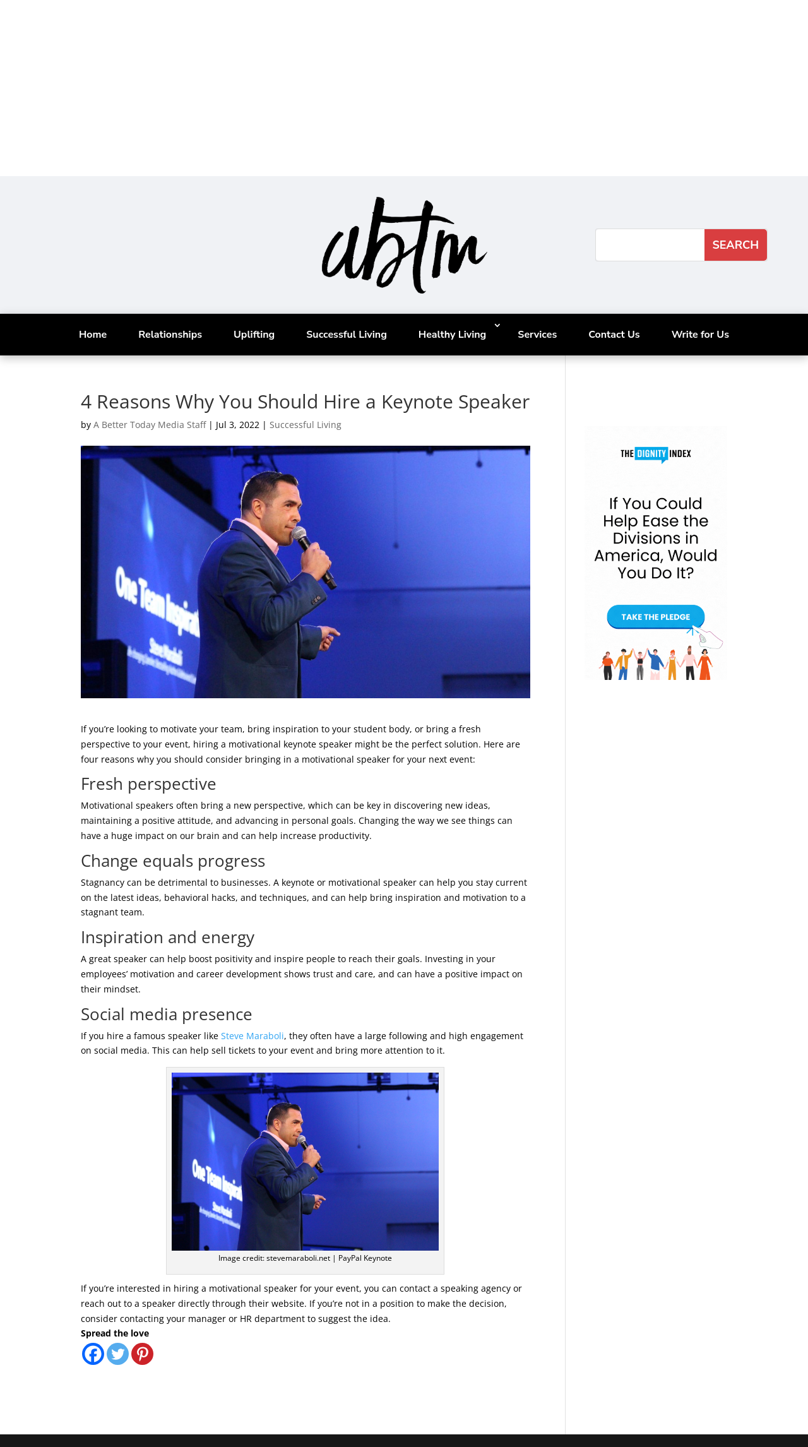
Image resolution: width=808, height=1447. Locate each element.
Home (93, 335)
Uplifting (254, 335)
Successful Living (346, 335)
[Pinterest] (142, 1354)
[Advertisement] (379, 88)
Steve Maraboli (252, 1036)
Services (537, 335)
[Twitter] (118, 1354)
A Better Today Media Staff (149, 425)
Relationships (170, 335)
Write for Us (700, 335)
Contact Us (613, 335)
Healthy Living (452, 335)
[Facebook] (93, 1354)
